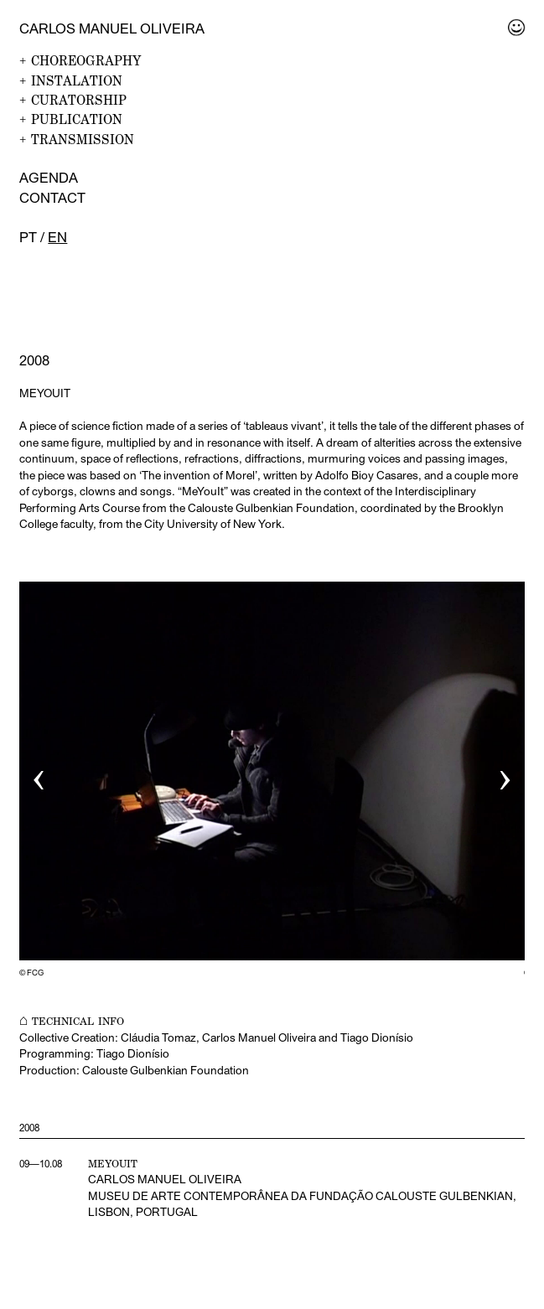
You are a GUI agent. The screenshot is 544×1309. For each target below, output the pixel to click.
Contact (52, 197)
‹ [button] (39, 775)
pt (28, 237)
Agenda (48, 177)
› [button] (505, 775)
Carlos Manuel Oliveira (112, 28)
